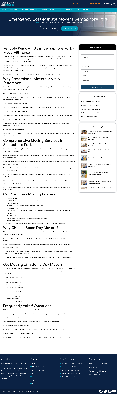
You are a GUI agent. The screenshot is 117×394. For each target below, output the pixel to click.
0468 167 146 (93, 4)
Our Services (13, 9)
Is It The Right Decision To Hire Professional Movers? (98, 173)
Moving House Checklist (96, 157)
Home (4, 9)
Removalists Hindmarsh (14, 301)
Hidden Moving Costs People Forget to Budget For (100, 132)
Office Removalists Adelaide (90, 113)
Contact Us (85, 9)
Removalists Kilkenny (13, 280)
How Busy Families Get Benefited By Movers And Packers (100, 182)
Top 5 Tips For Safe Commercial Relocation (98, 138)
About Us (69, 9)
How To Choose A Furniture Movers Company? (99, 165)
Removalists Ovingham (13, 282)
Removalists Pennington (14, 285)
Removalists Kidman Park (14, 277)
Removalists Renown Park (14, 287)
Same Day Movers (19, 391)
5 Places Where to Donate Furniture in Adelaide (100, 151)
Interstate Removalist (48, 9)
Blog (61, 9)
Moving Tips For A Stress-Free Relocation (98, 145)
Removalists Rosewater (14, 294)
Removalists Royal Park (13, 296)
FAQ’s (77, 9)
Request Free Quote (97, 87)
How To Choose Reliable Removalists (100, 188)
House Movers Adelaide (89, 116)
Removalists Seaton (12, 299)
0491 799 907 (79, 4)
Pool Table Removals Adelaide (90, 101)
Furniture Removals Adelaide (90, 109)
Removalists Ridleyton (13, 291)
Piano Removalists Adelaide (90, 105)
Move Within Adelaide (29, 9)
